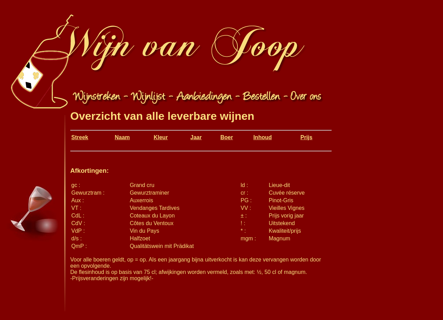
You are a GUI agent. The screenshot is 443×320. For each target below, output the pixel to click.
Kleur (161, 137)
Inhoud (262, 137)
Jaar (196, 137)
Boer (226, 137)
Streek (79, 137)
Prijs (306, 137)
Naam (122, 137)
